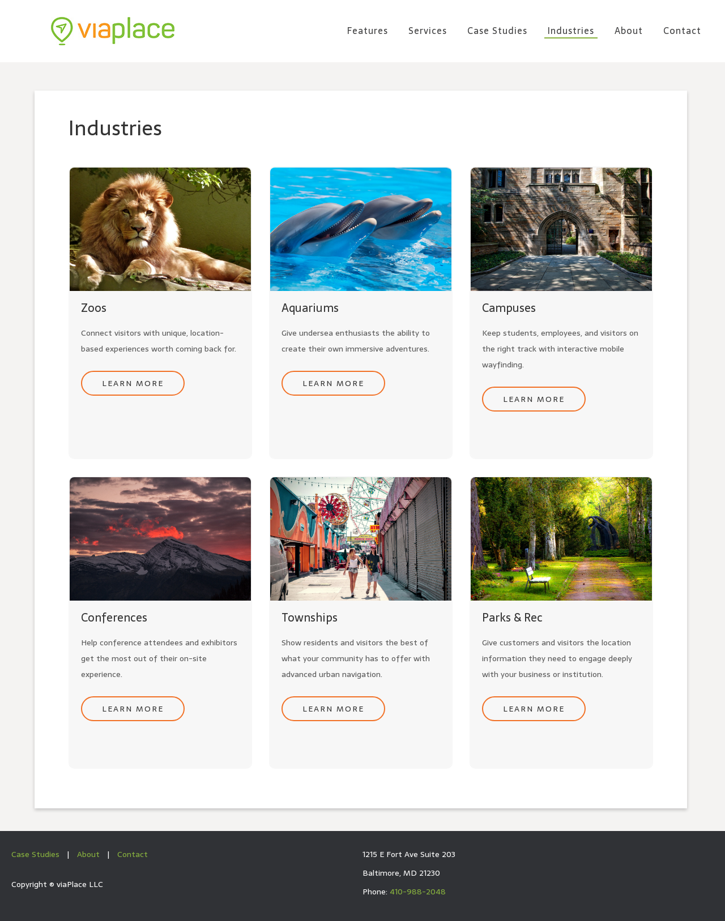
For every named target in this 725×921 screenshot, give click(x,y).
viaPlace (112, 31)
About (88, 854)
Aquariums (310, 308)
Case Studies (35, 854)
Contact (132, 854)
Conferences (114, 618)
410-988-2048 (418, 891)
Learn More (133, 383)
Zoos (93, 308)
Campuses (509, 308)
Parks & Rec (512, 618)
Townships (310, 618)
